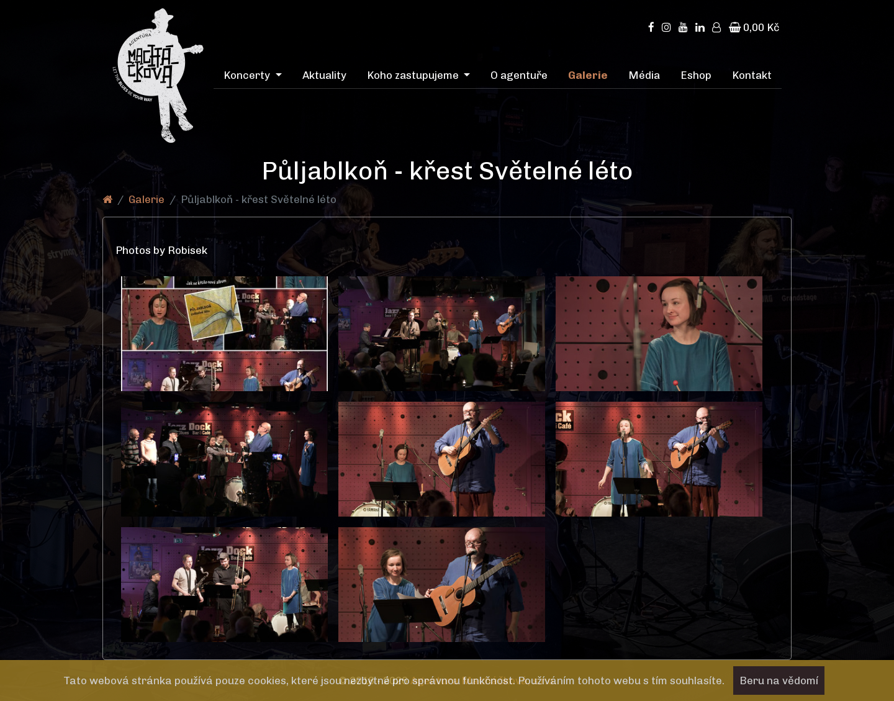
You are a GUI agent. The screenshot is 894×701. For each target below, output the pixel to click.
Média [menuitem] (644, 75)
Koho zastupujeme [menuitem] (414, 75)
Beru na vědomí (778, 680)
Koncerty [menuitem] (248, 75)
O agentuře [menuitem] (519, 75)
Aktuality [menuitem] (324, 75)
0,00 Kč (754, 27)
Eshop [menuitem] (695, 75)
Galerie (147, 199)
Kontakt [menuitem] (752, 75)
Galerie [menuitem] (588, 75)
